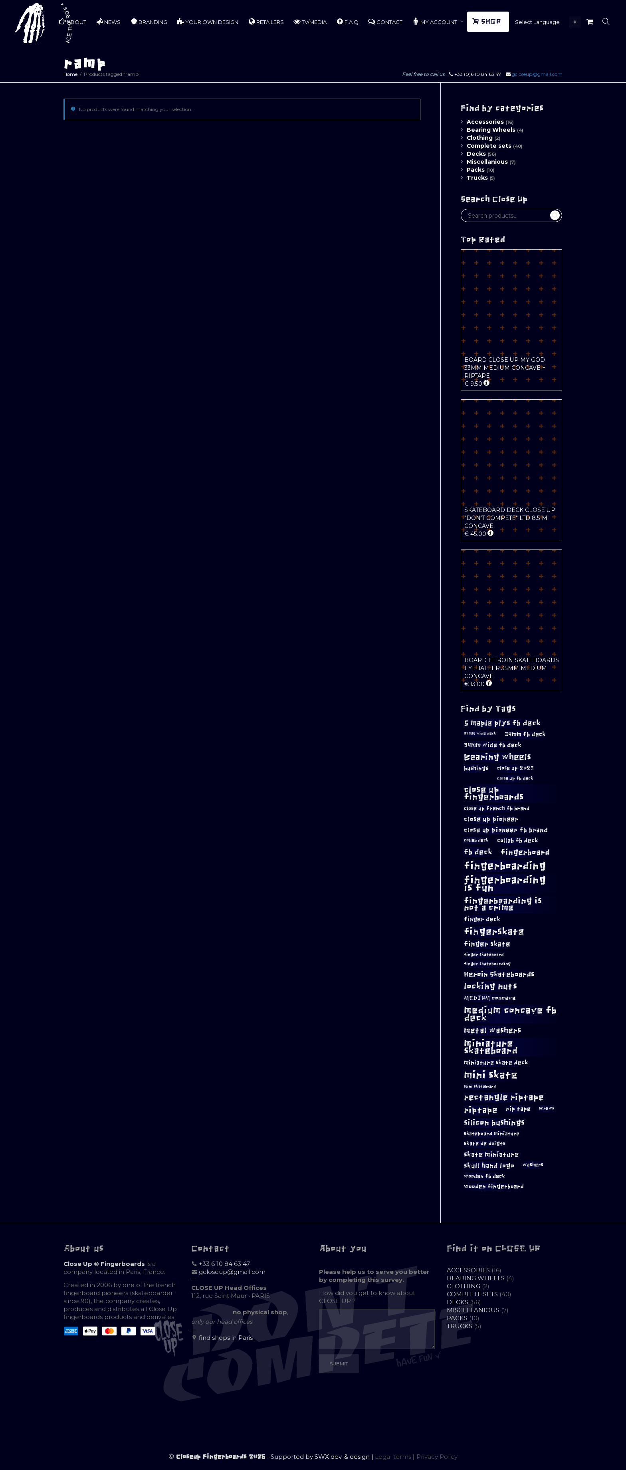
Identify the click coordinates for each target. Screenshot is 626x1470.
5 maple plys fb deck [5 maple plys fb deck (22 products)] (502, 723)
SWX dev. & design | (345, 1456)
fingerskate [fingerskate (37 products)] (494, 931)
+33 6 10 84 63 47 (224, 1264)
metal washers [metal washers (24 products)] (492, 1030)
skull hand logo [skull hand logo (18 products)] (489, 1166)
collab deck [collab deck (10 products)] (476, 840)
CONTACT (385, 21)
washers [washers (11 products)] (533, 1165)
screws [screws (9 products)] (546, 1108)
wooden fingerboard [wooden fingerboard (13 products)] (494, 1187)
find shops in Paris (226, 1337)
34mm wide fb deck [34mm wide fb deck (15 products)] (492, 745)
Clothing (480, 137)
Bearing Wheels (491, 129)
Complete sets (489, 145)
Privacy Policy (437, 1456)
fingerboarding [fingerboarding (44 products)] (505, 865)
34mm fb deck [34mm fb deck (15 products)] (525, 734)
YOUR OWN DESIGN (207, 21)
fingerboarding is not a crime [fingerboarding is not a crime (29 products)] (503, 904)
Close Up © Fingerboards (104, 1264)
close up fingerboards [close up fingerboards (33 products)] (494, 793)
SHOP (487, 22)
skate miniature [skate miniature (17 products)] (491, 1154)
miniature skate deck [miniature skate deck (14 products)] (496, 1062)
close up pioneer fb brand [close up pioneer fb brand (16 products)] (506, 830)
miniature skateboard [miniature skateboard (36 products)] (491, 1047)
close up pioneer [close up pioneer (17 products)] (491, 819)
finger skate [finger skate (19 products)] (487, 944)
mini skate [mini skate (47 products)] (490, 1075)
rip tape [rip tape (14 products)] (518, 1109)
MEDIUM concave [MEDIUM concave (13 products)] (490, 998)
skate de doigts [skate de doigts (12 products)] (484, 1144)
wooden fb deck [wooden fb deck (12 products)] (484, 1176)
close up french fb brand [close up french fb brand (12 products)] (496, 808)
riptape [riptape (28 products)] (480, 1110)
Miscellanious (487, 161)
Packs (476, 169)
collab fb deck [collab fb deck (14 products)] (517, 840)
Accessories (485, 121)
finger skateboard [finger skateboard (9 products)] (484, 954)
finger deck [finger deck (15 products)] (482, 919)
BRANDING (148, 21)
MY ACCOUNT (435, 21)
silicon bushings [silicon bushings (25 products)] (494, 1122)
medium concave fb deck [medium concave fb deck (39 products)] (510, 1014)
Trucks (477, 177)
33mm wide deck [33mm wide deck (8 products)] (480, 734)
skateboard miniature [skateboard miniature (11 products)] (491, 1134)
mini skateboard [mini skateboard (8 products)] (480, 1087)
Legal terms (393, 1456)
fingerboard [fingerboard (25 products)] (525, 852)
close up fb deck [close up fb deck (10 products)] (515, 778)
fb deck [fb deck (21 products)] (478, 852)
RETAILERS (266, 21)
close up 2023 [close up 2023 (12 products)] (515, 768)
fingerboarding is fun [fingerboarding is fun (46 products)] (505, 883)
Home (70, 74)
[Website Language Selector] (546, 22)
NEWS (108, 21)
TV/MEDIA (310, 21)
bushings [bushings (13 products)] (476, 769)
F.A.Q (347, 21)
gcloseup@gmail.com (537, 74)
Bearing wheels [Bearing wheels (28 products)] (497, 757)
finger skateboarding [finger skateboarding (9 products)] (487, 964)
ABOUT (72, 21)
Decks (476, 153)
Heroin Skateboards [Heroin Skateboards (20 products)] (499, 974)
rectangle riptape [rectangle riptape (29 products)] (504, 1097)
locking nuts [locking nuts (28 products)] (490, 986)
